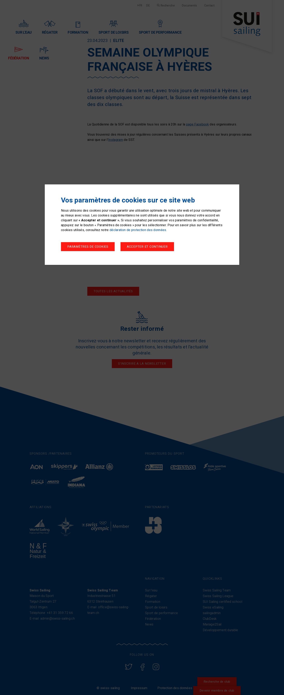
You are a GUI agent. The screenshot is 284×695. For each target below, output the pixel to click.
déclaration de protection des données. (138, 230)
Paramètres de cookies (87, 247)
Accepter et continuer (148, 247)
